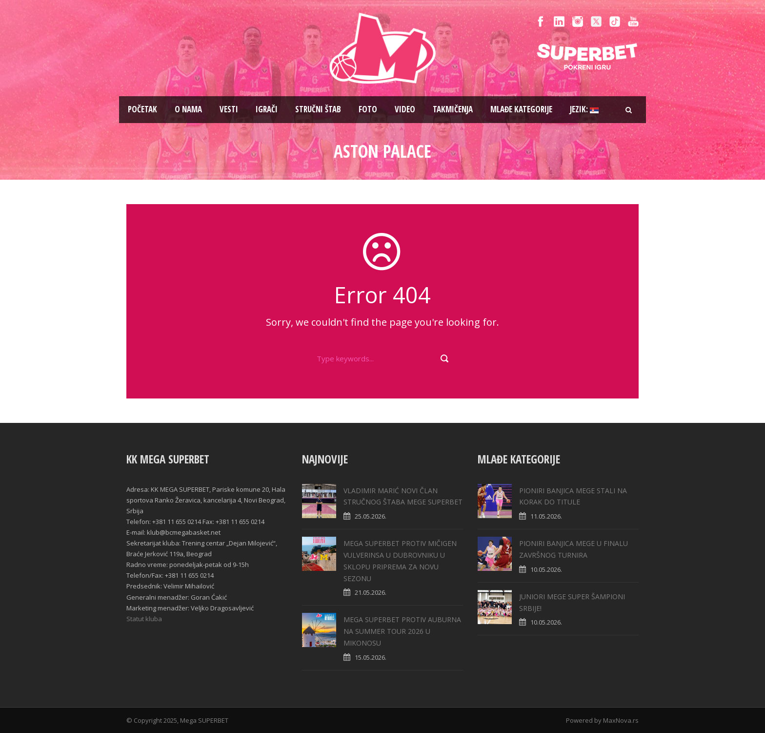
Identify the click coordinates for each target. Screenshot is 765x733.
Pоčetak (142, 109)
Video (405, 109)
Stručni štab (318, 109)
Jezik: (584, 109)
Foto (368, 109)
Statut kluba (144, 618)
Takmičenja (453, 109)
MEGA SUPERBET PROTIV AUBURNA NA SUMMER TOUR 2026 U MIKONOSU (402, 631)
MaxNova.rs (621, 720)
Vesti (229, 109)
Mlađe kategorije (521, 109)
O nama (188, 109)
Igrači (267, 109)
